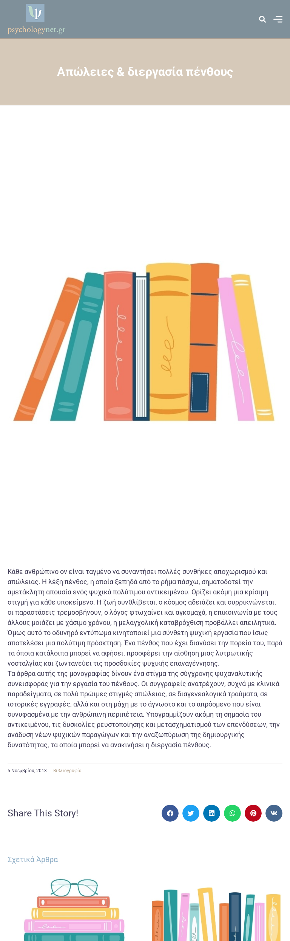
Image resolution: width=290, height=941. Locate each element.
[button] (170, 813)
